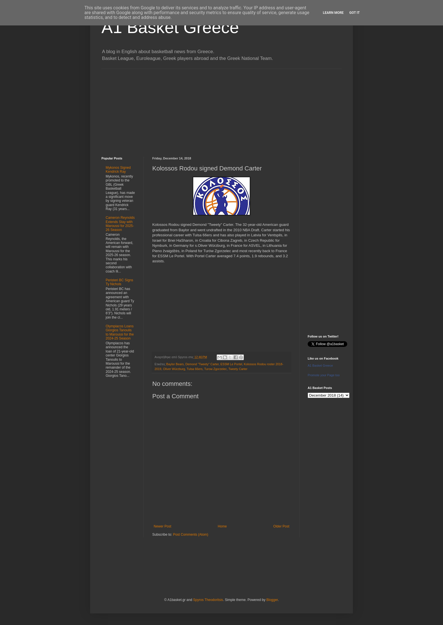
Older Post (281, 526)
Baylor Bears (175, 364)
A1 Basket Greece (170, 27)
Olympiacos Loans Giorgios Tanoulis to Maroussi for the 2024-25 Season (120, 332)
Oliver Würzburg (174, 369)
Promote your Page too (324, 375)
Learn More (333, 13)
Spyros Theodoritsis (208, 600)
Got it (354, 13)
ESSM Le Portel (231, 364)
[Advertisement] (221, 108)
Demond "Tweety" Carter (202, 364)
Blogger (272, 600)
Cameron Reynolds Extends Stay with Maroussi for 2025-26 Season (120, 224)
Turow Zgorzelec (215, 369)
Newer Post (162, 526)
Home (222, 526)
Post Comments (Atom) (190, 535)
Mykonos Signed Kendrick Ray (118, 170)
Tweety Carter (238, 369)
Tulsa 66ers (195, 369)
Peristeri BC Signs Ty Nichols (119, 282)
